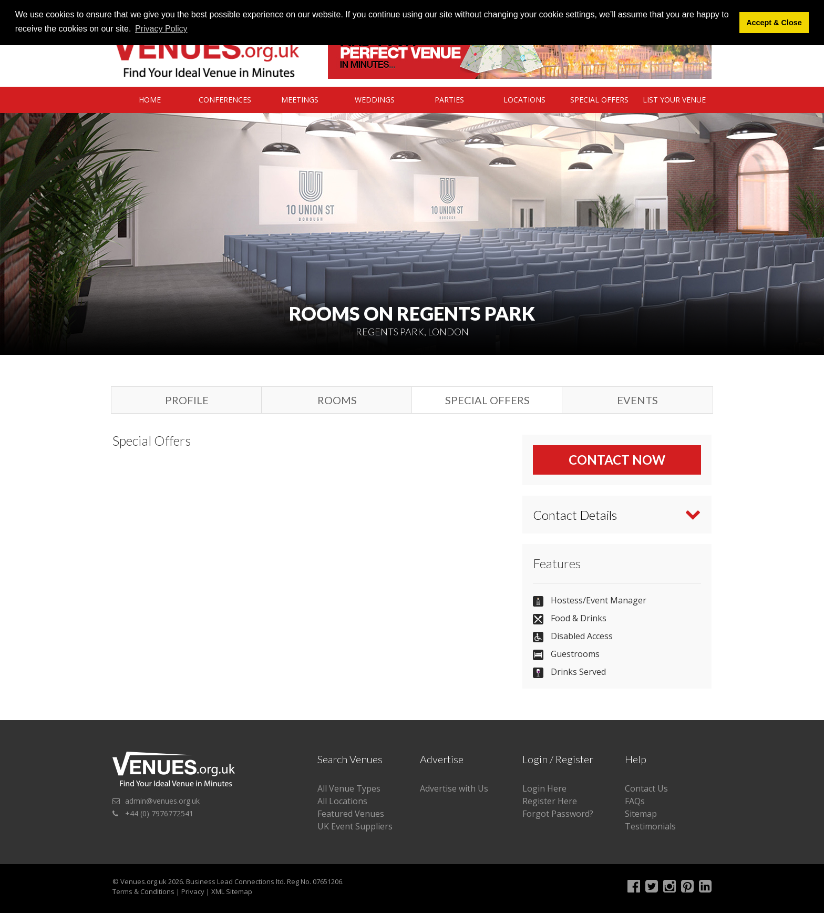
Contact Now (617, 459)
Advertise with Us (454, 788)
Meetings (299, 100)
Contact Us (646, 788)
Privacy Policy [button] (161, 28)
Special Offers (599, 100)
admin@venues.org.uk (162, 801)
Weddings (375, 100)
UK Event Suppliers (355, 826)
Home (150, 100)
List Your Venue (674, 100)
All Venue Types (348, 788)
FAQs (635, 801)
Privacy (192, 891)
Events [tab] (637, 400)
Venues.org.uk (143, 881)
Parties (449, 100)
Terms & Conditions (143, 891)
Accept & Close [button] (774, 22)
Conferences (225, 100)
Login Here (544, 788)
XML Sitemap (231, 891)
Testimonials (650, 826)
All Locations (342, 801)
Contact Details (575, 514)
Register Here (549, 801)
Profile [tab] (187, 400)
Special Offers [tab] (487, 400)
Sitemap (641, 813)
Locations (524, 100)
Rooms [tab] (337, 400)
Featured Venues (350, 813)
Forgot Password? (557, 813)
